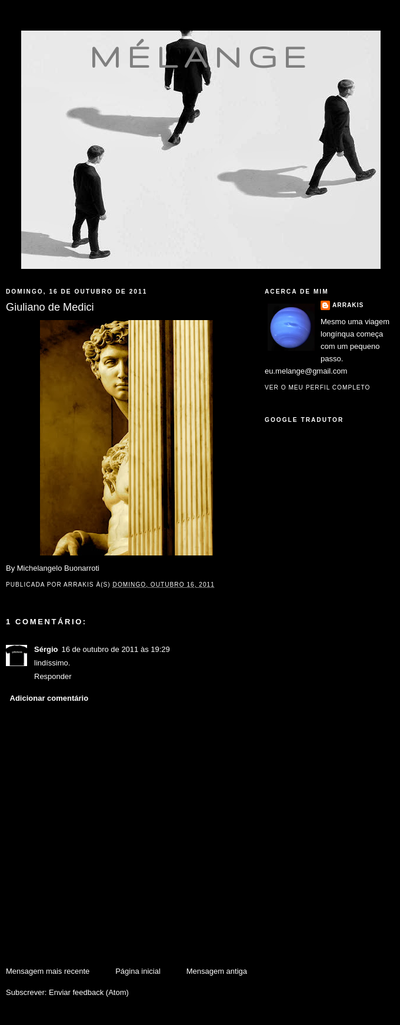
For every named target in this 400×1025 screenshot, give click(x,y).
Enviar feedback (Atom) (89, 992)
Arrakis (348, 305)
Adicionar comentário (49, 698)
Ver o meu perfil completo (318, 387)
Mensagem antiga (216, 971)
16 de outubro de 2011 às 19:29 (115, 649)
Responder (53, 676)
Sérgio (46, 649)
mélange (200, 56)
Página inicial (138, 971)
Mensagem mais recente (47, 971)
